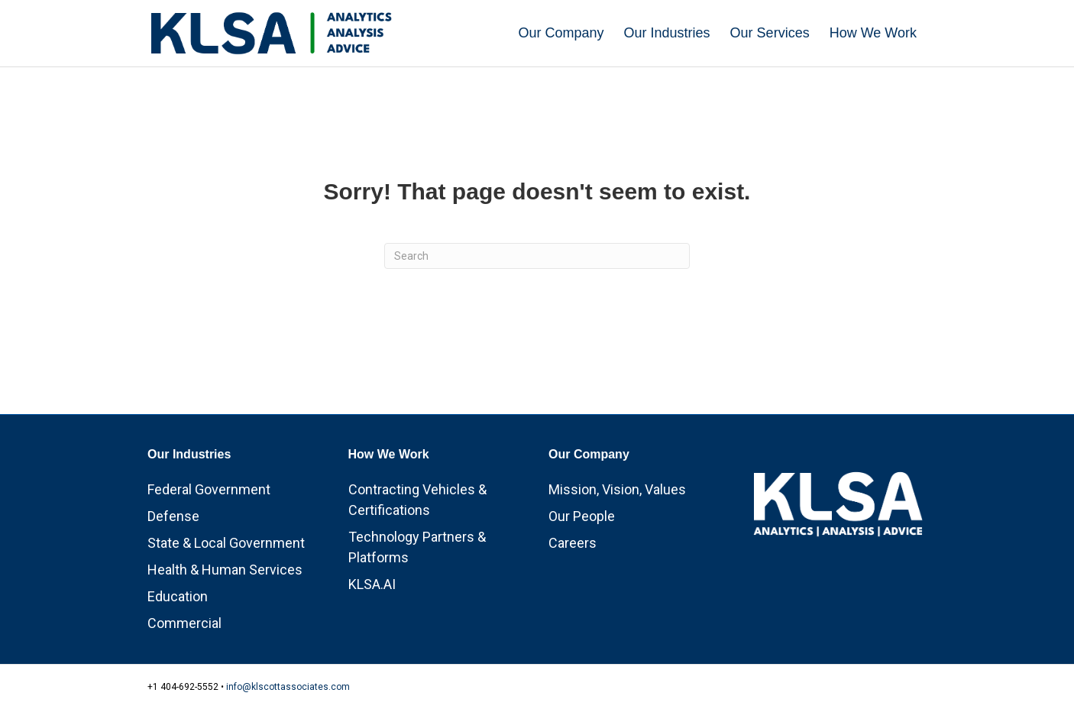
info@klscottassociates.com (288, 686)
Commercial (184, 623)
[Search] (537, 256)
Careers (572, 543)
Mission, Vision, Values (617, 489)
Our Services (770, 32)
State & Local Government (226, 543)
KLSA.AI (372, 584)
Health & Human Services (224, 570)
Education (177, 596)
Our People (581, 516)
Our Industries (667, 32)
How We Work (873, 32)
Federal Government (208, 489)
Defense (173, 516)
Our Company (561, 32)
